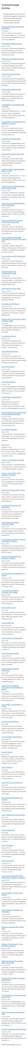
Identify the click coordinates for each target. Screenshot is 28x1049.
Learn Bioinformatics (9, 429)
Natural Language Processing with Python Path (12, 962)
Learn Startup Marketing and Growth (12, 799)
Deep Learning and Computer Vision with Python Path (12, 221)
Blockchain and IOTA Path (11, 74)
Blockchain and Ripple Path (11, 89)
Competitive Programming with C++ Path (13, 105)
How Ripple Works (8, 382)
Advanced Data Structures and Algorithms (13, 27)
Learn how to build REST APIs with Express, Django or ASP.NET (14, 877)
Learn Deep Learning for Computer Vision (10, 523)
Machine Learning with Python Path (13, 928)
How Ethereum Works (10, 351)
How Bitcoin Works (9, 336)
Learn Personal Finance (10, 722)
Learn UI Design (7, 845)
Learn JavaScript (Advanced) (12, 638)
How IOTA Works (8, 367)
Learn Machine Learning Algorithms (10, 669)
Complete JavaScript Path (11, 139)
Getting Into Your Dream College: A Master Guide (14, 320)
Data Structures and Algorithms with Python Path (13, 204)
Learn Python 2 (7, 752)
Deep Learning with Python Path (13, 256)
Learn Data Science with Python (13, 490)
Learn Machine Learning (10, 653)
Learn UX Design (8, 861)
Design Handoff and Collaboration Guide (9, 272)
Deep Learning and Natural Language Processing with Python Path (14, 239)
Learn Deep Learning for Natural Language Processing (13, 540)
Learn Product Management (12, 737)
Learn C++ (5, 445)
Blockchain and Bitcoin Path (12, 44)
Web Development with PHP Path (14, 1029)
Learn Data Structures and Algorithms (11, 506)
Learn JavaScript (8, 623)
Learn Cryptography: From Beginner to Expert (11, 474)
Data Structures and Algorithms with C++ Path (13, 170)
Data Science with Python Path (13, 154)
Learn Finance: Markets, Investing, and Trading (10, 591)
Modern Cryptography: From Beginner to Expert (12, 945)
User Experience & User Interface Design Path (14, 996)
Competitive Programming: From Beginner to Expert (13, 122)
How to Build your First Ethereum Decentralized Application (14, 413)
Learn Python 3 (7, 767)
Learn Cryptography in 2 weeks (13, 460)
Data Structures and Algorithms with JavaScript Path (13, 187)
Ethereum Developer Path (11, 288)
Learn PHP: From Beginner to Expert (12, 705)
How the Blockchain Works (12, 397)
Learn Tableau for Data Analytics (13, 815)
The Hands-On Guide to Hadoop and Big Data (13, 979)
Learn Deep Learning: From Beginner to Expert (11, 557)
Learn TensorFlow (8, 830)
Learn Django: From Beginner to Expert (13, 574)
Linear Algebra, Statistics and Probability (12, 911)
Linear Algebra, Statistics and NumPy (12, 894)
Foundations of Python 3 (11, 304)
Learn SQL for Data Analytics (12, 783)
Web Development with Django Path (13, 1013)
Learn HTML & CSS (9, 608)
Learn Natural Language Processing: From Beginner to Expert (12, 687)
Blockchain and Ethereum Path (13, 59)
